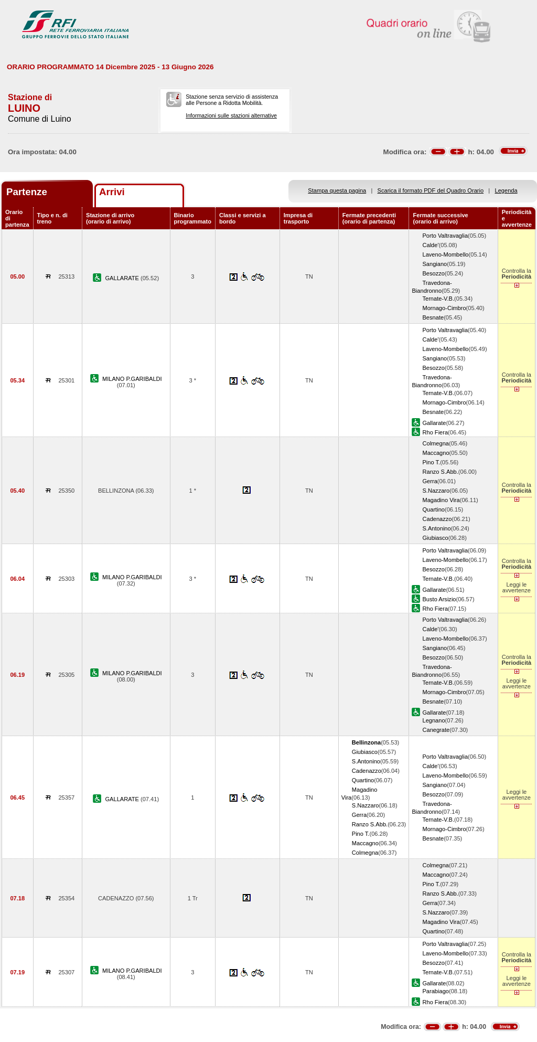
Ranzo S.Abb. (440, 472)
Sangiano (434, 264)
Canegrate (435, 730)
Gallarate (434, 423)
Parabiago (435, 991)
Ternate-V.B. (438, 298)
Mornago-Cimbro (444, 308)
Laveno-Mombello (445, 254)
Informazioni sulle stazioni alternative (231, 115)
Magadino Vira (440, 500)
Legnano (433, 720)
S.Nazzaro (435, 490)
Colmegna (435, 443)
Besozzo (433, 273)
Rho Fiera (435, 432)
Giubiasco (435, 538)
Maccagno (435, 453)
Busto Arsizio (439, 599)
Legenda (506, 190)
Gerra (429, 481)
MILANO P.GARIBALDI (132, 379)
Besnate (433, 317)
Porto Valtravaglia (445, 235)
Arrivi (112, 191)
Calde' (430, 245)
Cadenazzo (437, 519)
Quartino (433, 509)
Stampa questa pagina (337, 190)
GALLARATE (123, 278)
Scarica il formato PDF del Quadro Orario (431, 190)
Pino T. (431, 462)
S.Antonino (436, 528)
